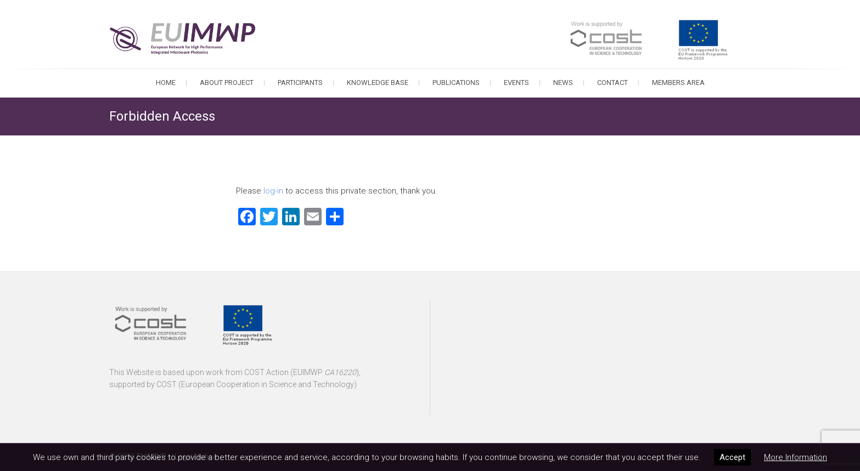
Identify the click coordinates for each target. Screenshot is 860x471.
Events (516, 82)
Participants (300, 82)
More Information (795, 457)
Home (166, 82)
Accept (732, 457)
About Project (227, 82)
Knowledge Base (377, 82)
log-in (273, 191)
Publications (456, 82)
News (563, 82)
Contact (612, 82)
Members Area (678, 82)
